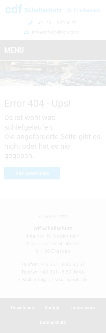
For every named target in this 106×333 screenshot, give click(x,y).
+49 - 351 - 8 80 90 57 (56, 22)
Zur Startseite (32, 173)
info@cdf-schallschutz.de (56, 32)
